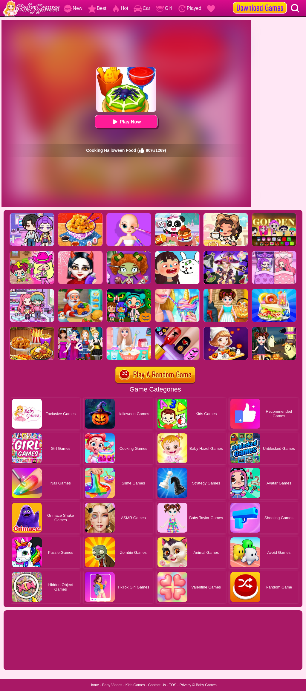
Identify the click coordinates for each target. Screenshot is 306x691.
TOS (172, 685)
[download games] (259, 2)
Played (189, 8)
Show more (24, 658)
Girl (164, 8)
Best (97, 8)
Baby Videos (112, 685)
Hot (120, 8)
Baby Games (206, 685)
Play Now (126, 122)
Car (142, 8)
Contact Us (157, 685)
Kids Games (135, 685)
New (73, 8)
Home (94, 685)
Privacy (185, 685)
